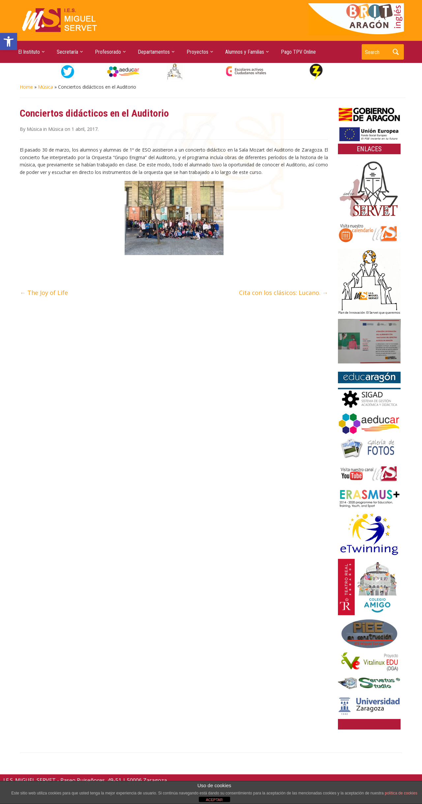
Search (396, 52)
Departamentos (154, 52)
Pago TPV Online (298, 52)
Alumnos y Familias (244, 52)
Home (26, 87)
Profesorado (108, 52)
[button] (8, 41)
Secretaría (67, 52)
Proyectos (197, 52)
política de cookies (401, 793)
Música (45, 87)
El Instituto (29, 52)
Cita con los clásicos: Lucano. (283, 293)
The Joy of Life (44, 293)
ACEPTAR (214, 800)
